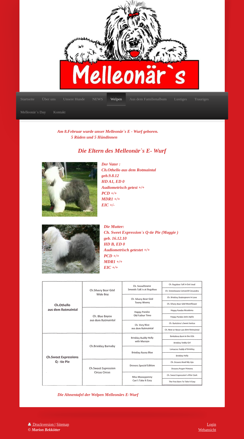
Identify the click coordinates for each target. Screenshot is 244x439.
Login (211, 424)
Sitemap (62, 424)
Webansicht (207, 430)
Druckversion (41, 424)
